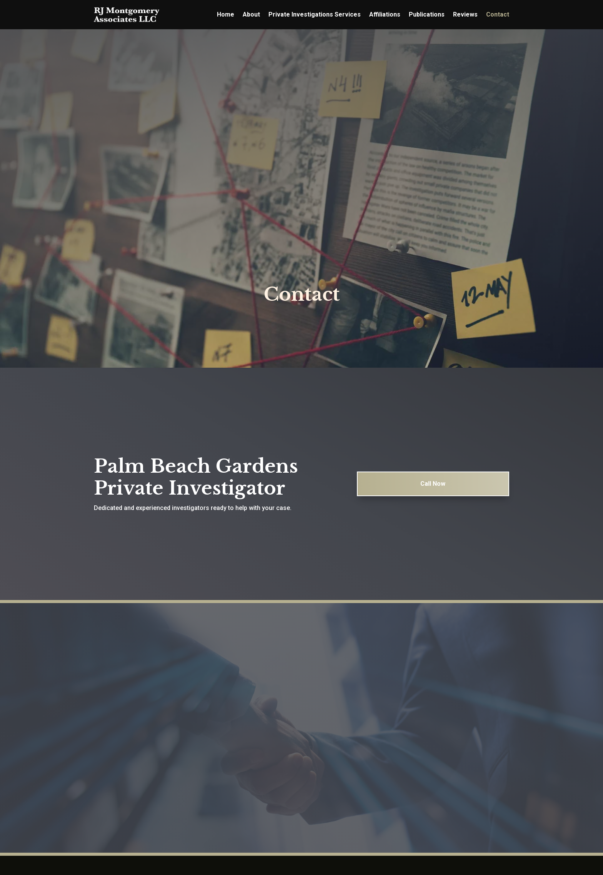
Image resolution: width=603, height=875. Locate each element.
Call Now (432, 495)
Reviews (465, 14)
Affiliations (384, 14)
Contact (497, 14)
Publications (427, 14)
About (251, 14)
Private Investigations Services (314, 14)
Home (225, 14)
